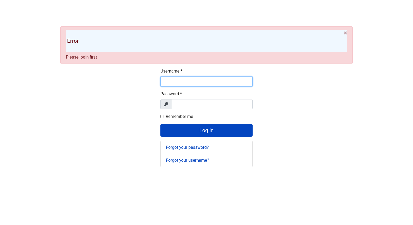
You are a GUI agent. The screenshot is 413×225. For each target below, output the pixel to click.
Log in (206, 130)
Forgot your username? (187, 160)
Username (171, 71)
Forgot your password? (187, 147)
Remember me (179, 116)
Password (171, 93)
